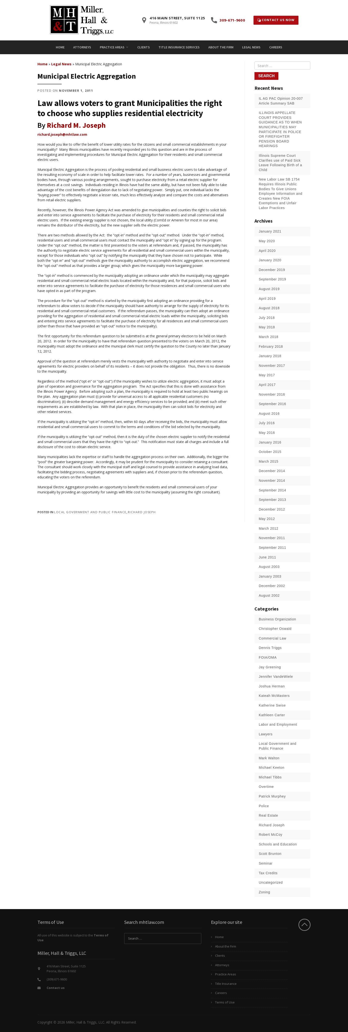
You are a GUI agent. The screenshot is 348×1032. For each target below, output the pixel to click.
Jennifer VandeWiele (276, 676)
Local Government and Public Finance (90, 512)
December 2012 (272, 509)
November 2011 (272, 538)
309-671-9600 (232, 20)
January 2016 (270, 442)
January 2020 (270, 260)
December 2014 (272, 471)
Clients (143, 47)
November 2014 (272, 480)
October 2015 (270, 452)
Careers (275, 47)
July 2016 (267, 423)
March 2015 (268, 461)
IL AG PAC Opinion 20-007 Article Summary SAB (281, 101)
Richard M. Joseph (76, 125)
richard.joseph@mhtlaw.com (62, 134)
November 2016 (272, 394)
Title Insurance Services (179, 47)
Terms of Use (225, 1002)
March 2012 (268, 528)
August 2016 (269, 413)
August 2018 (269, 308)
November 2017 (272, 366)
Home (60, 47)
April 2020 (267, 251)
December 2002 (272, 586)
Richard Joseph (142, 512)
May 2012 (267, 519)
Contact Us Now (276, 20)
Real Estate (268, 815)
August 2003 (269, 567)
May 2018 (267, 327)
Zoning (264, 892)
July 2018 (267, 318)
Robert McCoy (271, 834)
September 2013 (272, 500)
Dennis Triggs (270, 648)
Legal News (251, 47)
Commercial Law (272, 638)
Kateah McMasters (274, 696)
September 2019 (272, 279)
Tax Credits (268, 873)
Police (264, 806)
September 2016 (272, 404)
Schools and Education (278, 844)
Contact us (56, 988)
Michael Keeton (271, 767)
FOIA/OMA (268, 657)
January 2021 (270, 231)
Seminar (266, 863)
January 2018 (270, 356)
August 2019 (269, 289)
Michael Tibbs (270, 777)
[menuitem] (60, 47)
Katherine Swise (272, 705)
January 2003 (270, 576)
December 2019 (272, 270)
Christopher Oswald (275, 629)
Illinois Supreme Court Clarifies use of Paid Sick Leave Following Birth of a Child (280, 163)
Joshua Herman (272, 686)
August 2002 (269, 595)
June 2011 (267, 557)
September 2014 (272, 490)
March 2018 (268, 337)
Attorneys (82, 47)
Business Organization (277, 619)
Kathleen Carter (272, 715)
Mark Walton (269, 758)
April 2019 (267, 299)
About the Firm (220, 47)
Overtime (266, 787)
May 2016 (267, 433)
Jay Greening (270, 667)
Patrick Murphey (272, 796)
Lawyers (266, 734)
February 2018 (271, 346)
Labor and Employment (278, 724)
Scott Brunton (270, 854)
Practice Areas (112, 47)
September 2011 (272, 548)
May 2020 (267, 241)
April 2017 (267, 385)
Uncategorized (271, 882)
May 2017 (267, 375)
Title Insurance (226, 983)
